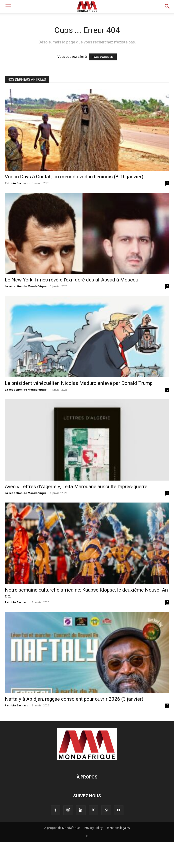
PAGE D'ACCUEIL (102, 56)
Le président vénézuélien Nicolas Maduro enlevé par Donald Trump (79, 383)
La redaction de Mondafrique (25, 389)
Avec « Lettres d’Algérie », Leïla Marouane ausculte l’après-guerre (76, 486)
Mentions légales (118, 828)
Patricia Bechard (16, 183)
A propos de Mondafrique (62, 828)
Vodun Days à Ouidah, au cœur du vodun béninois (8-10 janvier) (74, 177)
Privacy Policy (93, 828)
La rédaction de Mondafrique (25, 286)
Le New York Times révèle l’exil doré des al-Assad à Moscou (71, 280)
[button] (8, 6)
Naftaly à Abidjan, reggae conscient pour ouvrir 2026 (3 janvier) (74, 699)
